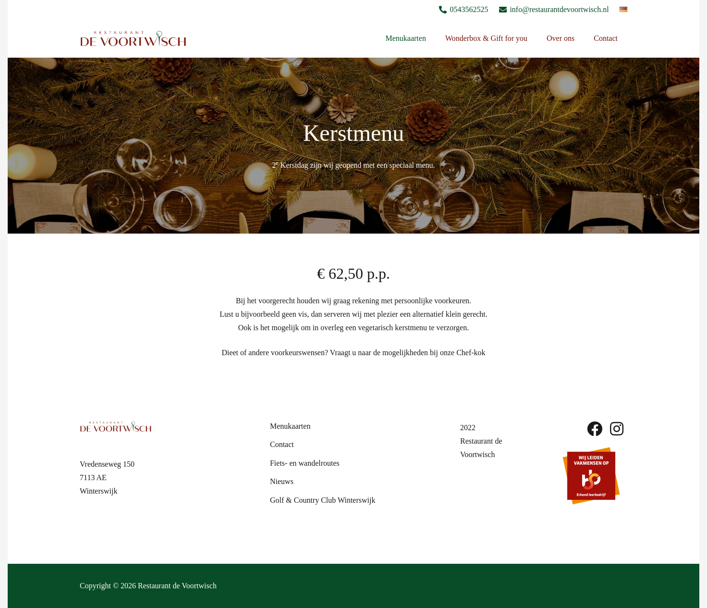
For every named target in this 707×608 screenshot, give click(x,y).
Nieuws (281, 481)
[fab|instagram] (616, 428)
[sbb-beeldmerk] (591, 475)
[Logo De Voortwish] (133, 38)
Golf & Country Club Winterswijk (323, 500)
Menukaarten (290, 426)
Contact (282, 444)
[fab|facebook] (594, 428)
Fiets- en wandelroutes (305, 463)
